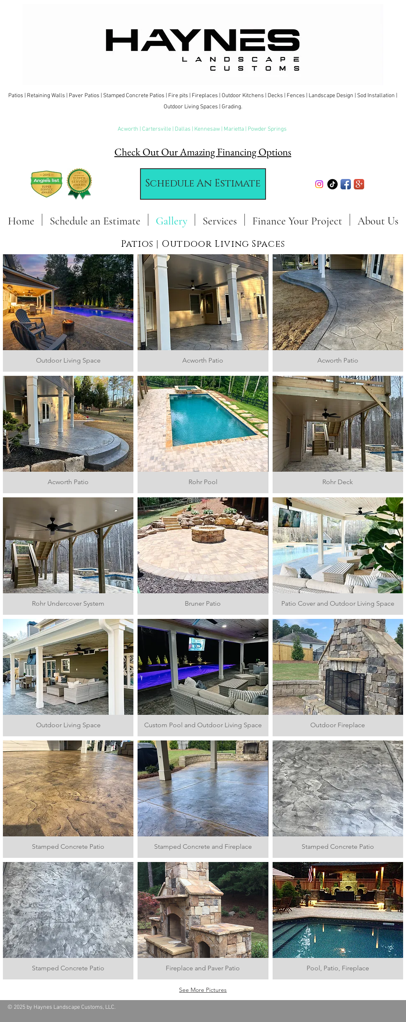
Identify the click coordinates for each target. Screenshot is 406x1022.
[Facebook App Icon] (346, 184)
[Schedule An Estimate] (203, 184)
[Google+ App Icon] (359, 184)
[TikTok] (332, 184)
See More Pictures (203, 989)
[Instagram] (319, 184)
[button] (68, 313)
